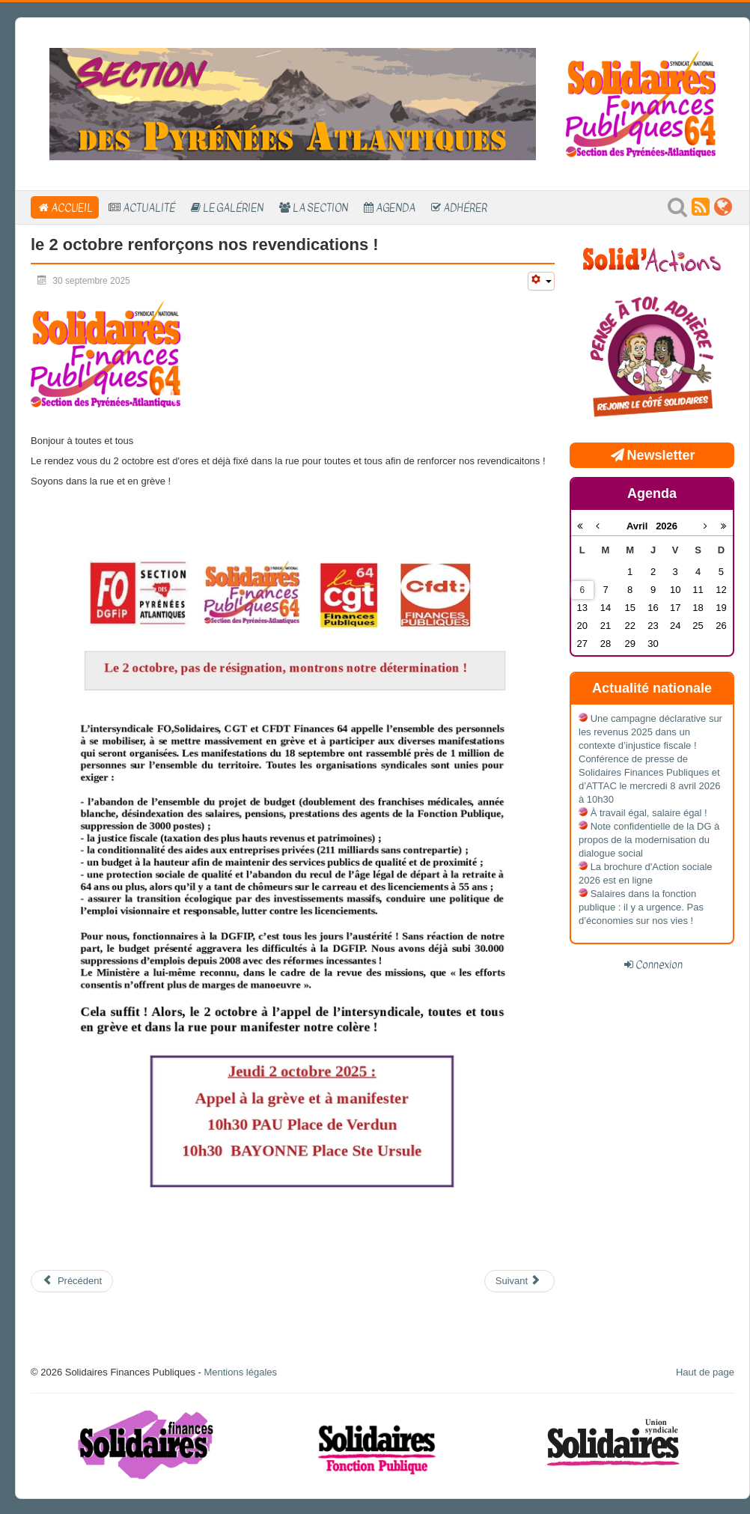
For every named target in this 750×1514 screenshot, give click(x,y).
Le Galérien (233, 207)
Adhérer (465, 207)
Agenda (395, 207)
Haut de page (705, 1372)
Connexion (659, 964)
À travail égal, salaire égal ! (649, 812)
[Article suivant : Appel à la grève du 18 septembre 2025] (519, 1281)
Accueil (72, 207)
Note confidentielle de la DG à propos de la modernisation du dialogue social (649, 840)
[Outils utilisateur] (541, 281)
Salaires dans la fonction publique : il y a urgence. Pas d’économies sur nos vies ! (641, 907)
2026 (666, 526)
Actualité (149, 207)
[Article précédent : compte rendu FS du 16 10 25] (72, 1281)
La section (320, 207)
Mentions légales (240, 1372)
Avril (641, 526)
